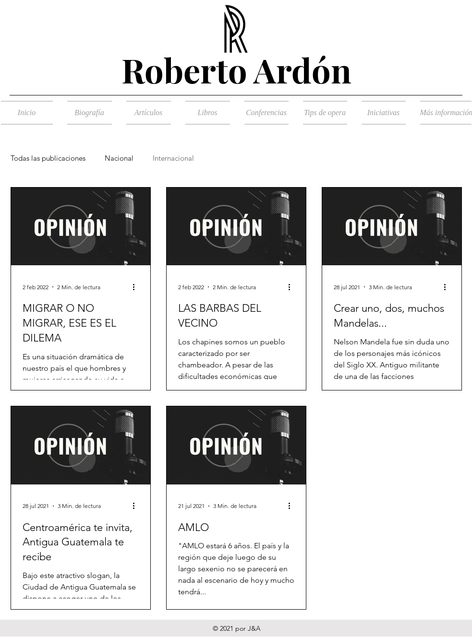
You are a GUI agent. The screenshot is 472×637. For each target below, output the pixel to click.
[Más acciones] (137, 287)
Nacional (119, 158)
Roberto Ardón (236, 69)
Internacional (173, 158)
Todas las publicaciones (48, 158)
